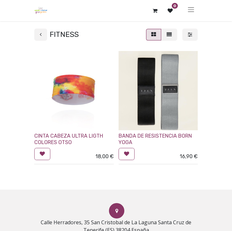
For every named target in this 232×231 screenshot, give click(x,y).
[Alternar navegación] (191, 11)
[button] (42, 154)
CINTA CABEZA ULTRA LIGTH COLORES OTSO (68, 139)
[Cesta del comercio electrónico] (154, 10)
